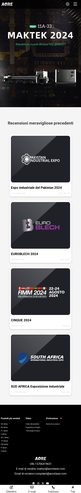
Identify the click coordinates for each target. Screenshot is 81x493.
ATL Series (5, 437)
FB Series (4, 427)
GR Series (4, 424)
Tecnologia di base (33, 431)
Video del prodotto (32, 424)
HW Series (4, 444)
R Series (4, 448)
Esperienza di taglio (33, 427)
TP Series (4, 441)
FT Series (4, 431)
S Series (4, 434)
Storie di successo (53, 424)
